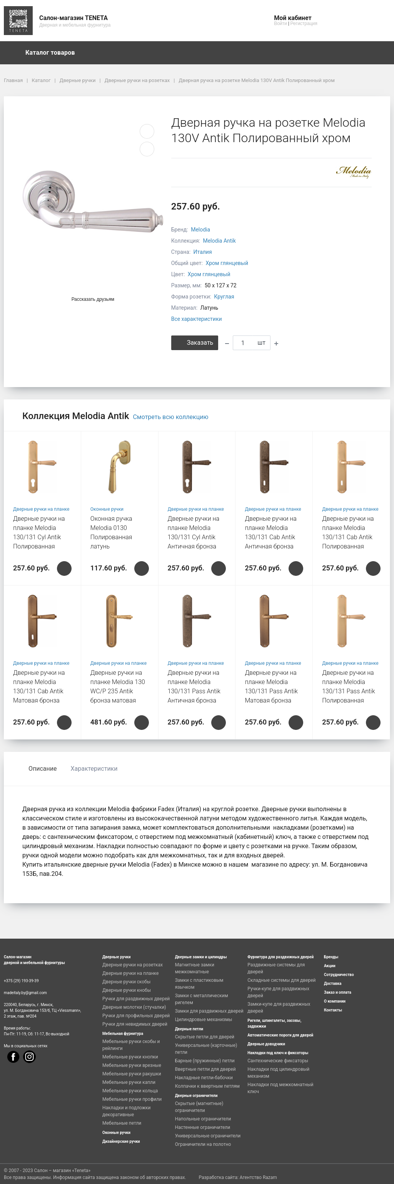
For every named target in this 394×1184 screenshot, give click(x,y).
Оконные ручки (107, 509)
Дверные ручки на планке (41, 509)
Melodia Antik (219, 241)
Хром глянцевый (226, 263)
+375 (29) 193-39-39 (21, 981)
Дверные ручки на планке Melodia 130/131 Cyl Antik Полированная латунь (39, 537)
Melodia (200, 229)
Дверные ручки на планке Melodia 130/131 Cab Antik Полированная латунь (348, 537)
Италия (203, 252)
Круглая (224, 296)
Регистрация (303, 23)
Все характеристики (196, 319)
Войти (280, 23)
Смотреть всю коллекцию (170, 417)
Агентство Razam (258, 1177)
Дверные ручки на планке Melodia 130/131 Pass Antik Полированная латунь (348, 691)
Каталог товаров (54, 52)
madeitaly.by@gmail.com (25, 993)
